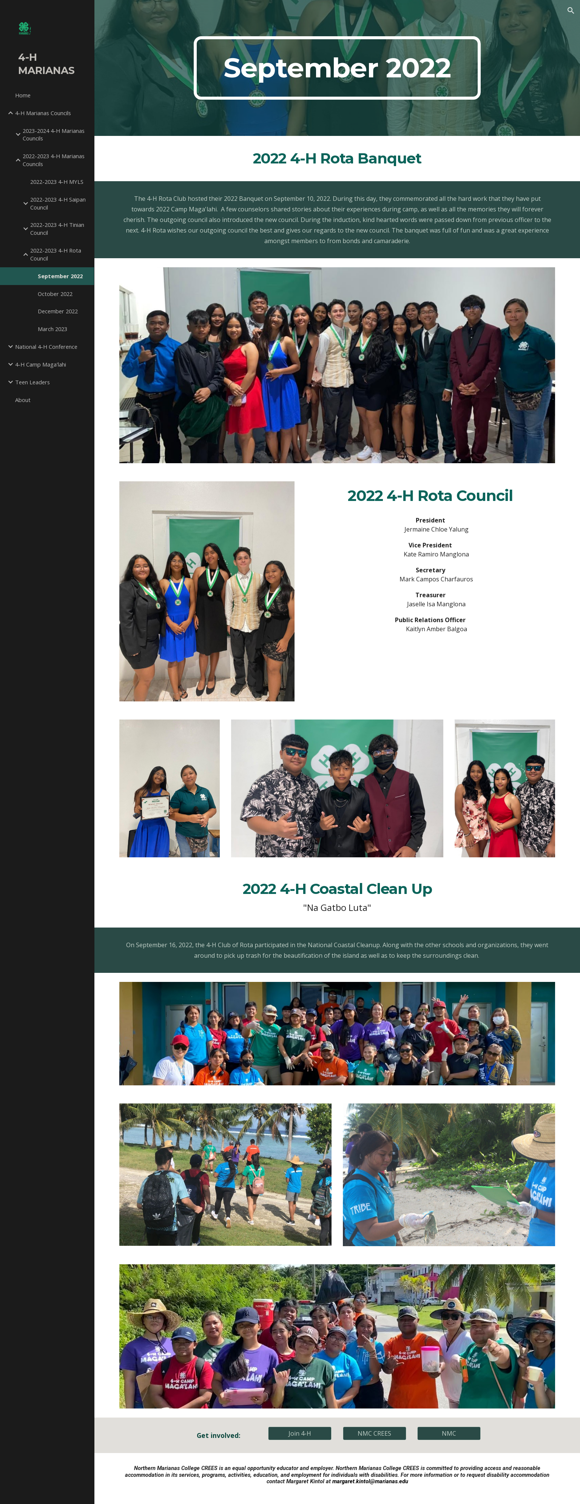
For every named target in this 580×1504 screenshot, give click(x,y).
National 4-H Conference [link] (46, 346)
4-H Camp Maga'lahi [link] (40, 364)
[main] (337, 68)
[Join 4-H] (299, 1433)
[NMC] (449, 1433)
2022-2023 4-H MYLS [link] (56, 181)
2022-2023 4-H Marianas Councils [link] (54, 160)
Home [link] (23, 95)
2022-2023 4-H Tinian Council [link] (57, 228)
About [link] (23, 400)
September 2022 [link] (60, 276)
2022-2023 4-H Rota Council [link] (55, 254)
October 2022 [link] (55, 293)
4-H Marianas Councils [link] (43, 113)
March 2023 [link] (52, 329)
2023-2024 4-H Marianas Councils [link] (54, 134)
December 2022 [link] (58, 311)
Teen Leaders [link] (32, 382)
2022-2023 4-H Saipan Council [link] (58, 203)
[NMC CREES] (374, 1433)
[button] (571, 11)
